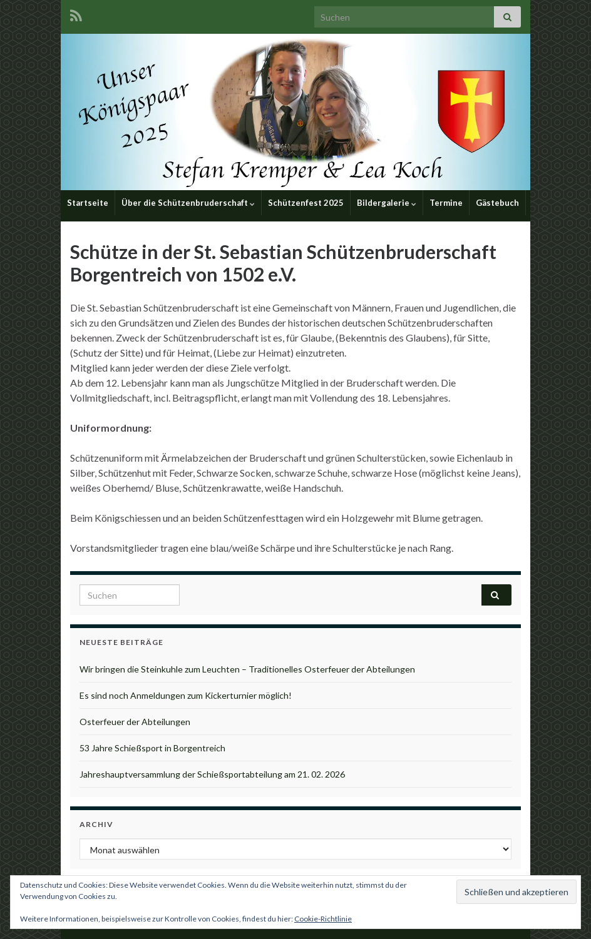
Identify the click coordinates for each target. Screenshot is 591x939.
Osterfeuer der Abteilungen (135, 721)
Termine (446, 203)
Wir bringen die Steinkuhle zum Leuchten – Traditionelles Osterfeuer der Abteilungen (247, 669)
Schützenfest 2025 (306, 203)
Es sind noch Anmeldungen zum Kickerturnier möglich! (186, 695)
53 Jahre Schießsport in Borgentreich (152, 748)
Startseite (87, 203)
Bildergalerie (386, 203)
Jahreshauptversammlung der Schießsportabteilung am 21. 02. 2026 (212, 774)
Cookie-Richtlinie (323, 918)
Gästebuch (497, 203)
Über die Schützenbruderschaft (188, 203)
